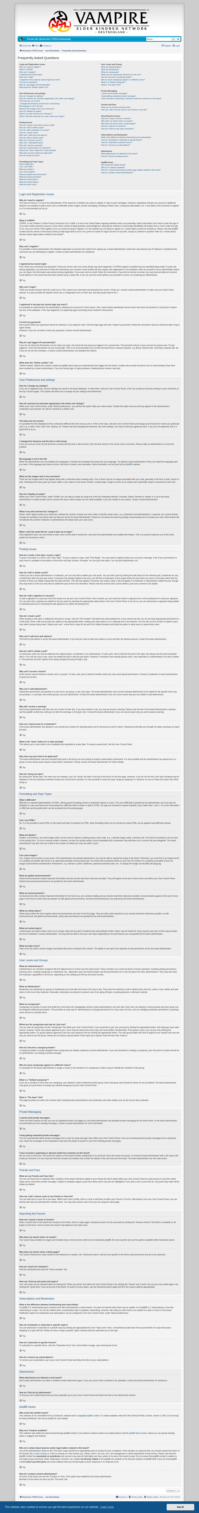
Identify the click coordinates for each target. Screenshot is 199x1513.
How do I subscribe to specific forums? (116, 142)
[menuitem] (35, 46)
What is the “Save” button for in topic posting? (37, 150)
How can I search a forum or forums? (116, 118)
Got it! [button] (180, 1507)
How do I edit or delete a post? (31, 128)
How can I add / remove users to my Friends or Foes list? (124, 110)
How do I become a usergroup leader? (116, 77)
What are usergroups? (110, 72)
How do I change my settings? (31, 96)
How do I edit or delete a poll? (31, 138)
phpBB (128, 464)
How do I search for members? (113, 126)
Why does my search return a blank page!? (118, 124)
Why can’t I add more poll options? (33, 135)
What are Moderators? (110, 69)
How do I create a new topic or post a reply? (37, 125)
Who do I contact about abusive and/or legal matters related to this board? (131, 170)
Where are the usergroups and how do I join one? (121, 75)
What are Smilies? (26, 169)
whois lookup (40, 1453)
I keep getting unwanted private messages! (118, 96)
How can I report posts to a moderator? (35, 148)
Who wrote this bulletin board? (113, 165)
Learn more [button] (107, 1507)
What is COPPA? (26, 69)
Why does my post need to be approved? (36, 153)
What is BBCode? (26, 164)
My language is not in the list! (31, 106)
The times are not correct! (29, 101)
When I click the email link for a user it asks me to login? (41, 116)
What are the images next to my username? (36, 109)
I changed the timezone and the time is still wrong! (39, 104)
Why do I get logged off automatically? (34, 85)
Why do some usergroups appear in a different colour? (123, 80)
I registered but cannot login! (30, 75)
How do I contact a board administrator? (117, 173)
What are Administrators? (111, 67)
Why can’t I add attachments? (31, 143)
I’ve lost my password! (28, 82)
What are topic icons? (28, 184)
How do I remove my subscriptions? (115, 145)
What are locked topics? (29, 182)
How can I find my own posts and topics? (117, 129)
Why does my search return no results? (117, 121)
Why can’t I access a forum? (30, 140)
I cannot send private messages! (114, 93)
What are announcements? (30, 177)
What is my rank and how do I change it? (35, 114)
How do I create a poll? (28, 133)
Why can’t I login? (26, 77)
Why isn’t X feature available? (113, 167)
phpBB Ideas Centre (138, 1433)
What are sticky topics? (28, 179)
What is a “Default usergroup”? (113, 82)
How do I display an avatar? (30, 111)
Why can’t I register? (27, 72)
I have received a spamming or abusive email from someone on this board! (131, 98)
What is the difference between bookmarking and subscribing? (126, 137)
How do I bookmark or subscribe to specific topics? (121, 140)
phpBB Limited (92, 1416)
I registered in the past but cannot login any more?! (39, 80)
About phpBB (48, 1418)
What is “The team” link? (111, 85)
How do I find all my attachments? (114, 156)
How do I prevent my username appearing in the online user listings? (46, 98)
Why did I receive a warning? (31, 145)
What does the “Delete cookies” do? (33, 87)
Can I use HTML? (26, 167)
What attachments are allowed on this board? (119, 154)
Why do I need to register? (30, 67)
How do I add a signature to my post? (34, 130)
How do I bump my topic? (29, 155)
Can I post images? (27, 172)
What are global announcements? (33, 174)
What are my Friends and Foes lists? (116, 107)
